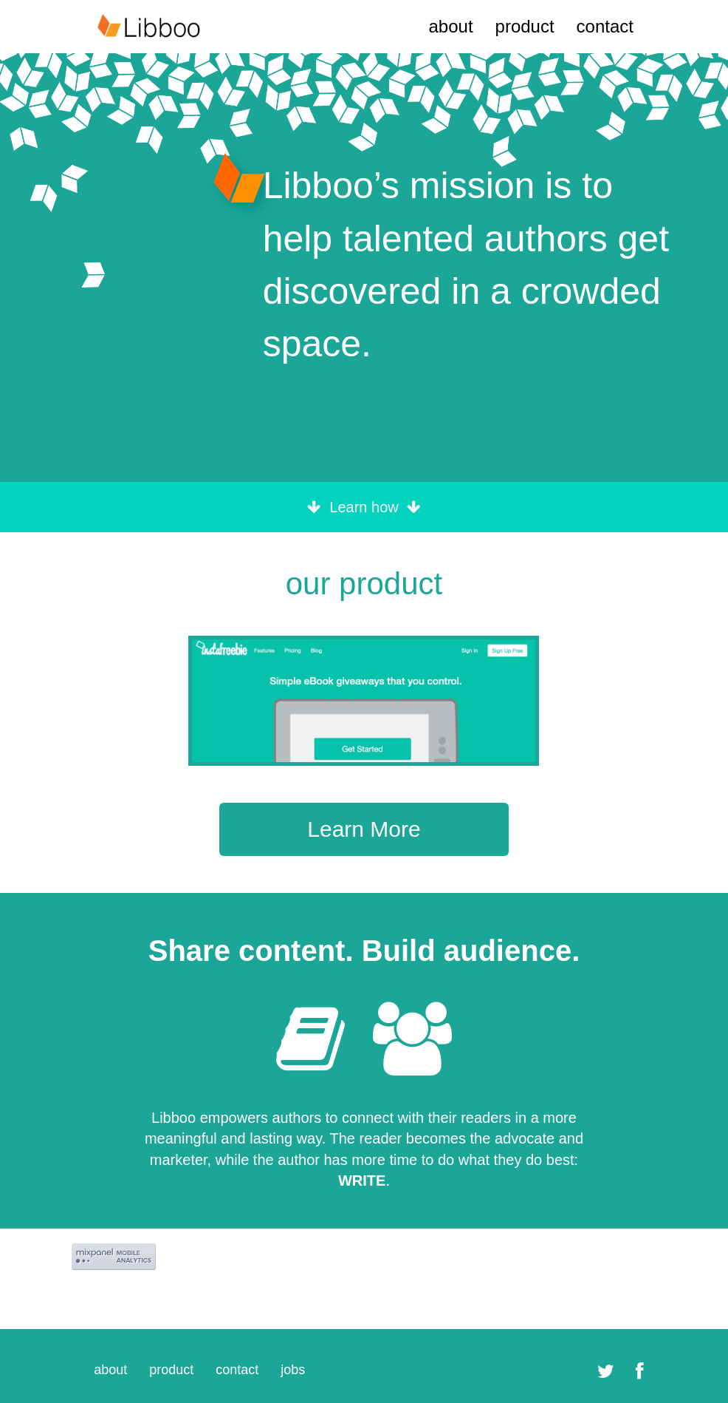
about (450, 26)
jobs (293, 1369)
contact (605, 26)
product (524, 26)
